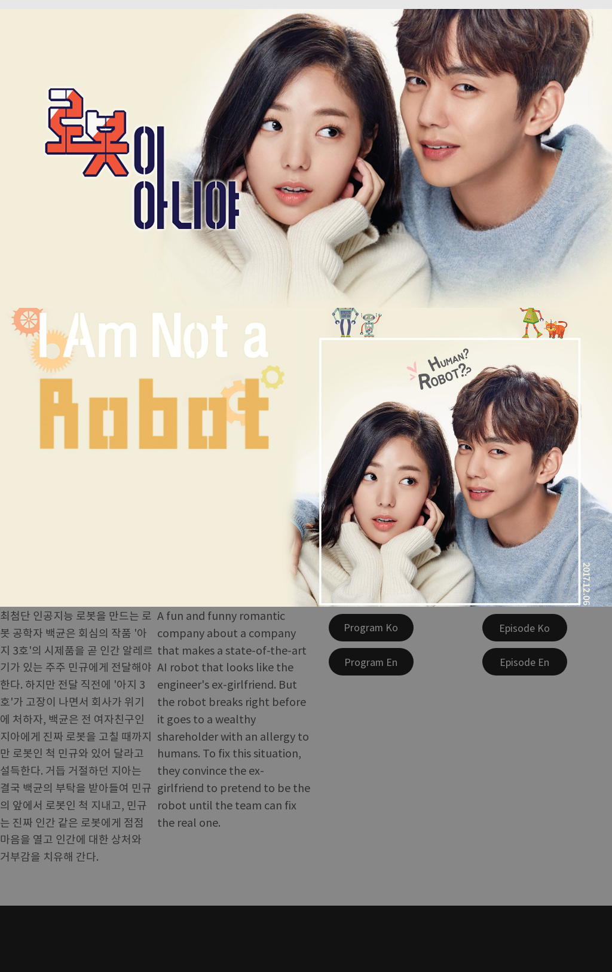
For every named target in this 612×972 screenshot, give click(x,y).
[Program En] (371, 661)
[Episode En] (524, 661)
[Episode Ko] (524, 627)
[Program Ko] (371, 627)
